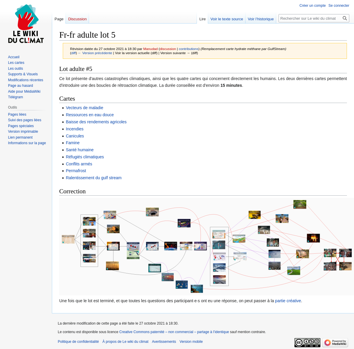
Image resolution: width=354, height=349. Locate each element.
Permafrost (76, 170)
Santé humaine (79, 149)
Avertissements (164, 342)
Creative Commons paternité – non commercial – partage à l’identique (174, 332)
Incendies (74, 129)
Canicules (75, 136)
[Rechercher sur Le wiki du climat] (314, 18)
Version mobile (191, 342)
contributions (189, 49)
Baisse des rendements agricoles (96, 121)
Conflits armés (79, 164)
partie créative (288, 300)
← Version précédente (95, 53)
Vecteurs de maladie (84, 107)
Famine (73, 142)
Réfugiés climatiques (85, 156)
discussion (168, 49)
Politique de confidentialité (78, 342)
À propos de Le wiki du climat (125, 342)
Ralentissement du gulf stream (93, 177)
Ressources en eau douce (90, 114)
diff (73, 53)
